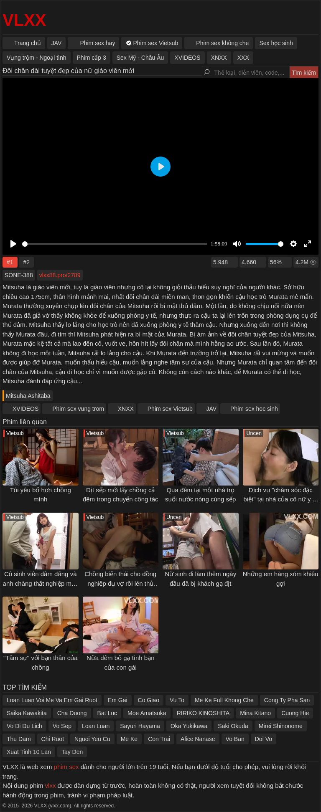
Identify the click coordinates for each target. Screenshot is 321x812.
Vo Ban (235, 739)
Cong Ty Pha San (287, 700)
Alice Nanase (198, 739)
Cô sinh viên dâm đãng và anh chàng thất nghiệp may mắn (40, 583)
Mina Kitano (255, 713)
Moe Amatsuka (146, 713)
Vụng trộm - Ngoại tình (36, 57)
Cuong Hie (295, 713)
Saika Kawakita (27, 713)
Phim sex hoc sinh (254, 408)
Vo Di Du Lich (24, 726)
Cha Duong (72, 713)
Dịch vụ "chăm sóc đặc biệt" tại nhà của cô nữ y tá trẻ (280, 499)
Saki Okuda (233, 726)
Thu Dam (19, 739)
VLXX (24, 20)
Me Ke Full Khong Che (224, 700)
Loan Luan (96, 726)
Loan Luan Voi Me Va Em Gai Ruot (52, 700)
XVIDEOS (25, 408)
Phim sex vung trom (78, 408)
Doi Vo (263, 739)
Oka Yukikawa (189, 726)
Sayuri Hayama (140, 726)
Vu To (177, 700)
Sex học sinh (276, 43)
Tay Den (72, 752)
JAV (211, 408)
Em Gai (117, 700)
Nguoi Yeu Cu (92, 739)
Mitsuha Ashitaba (28, 395)
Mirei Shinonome (281, 726)
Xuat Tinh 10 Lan (29, 752)
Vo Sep (62, 726)
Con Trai (159, 739)
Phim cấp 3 (91, 57)
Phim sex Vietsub (170, 408)
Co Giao (148, 700)
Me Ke (129, 739)
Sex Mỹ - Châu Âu (140, 57)
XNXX (126, 408)
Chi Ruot (52, 739)
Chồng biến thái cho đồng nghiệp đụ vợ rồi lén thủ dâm (120, 583)
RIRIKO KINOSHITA (203, 713)
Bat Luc (107, 713)
